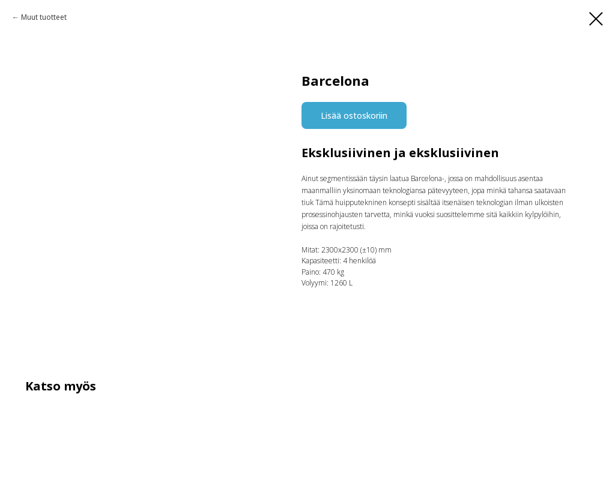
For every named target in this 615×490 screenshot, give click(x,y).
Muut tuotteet (44, 17)
